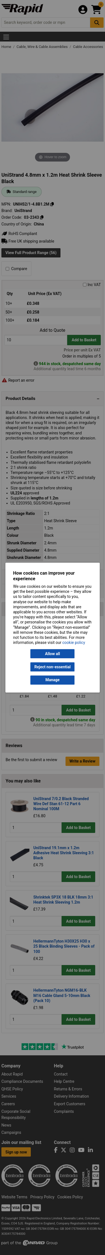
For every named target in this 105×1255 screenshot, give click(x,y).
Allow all (52, 653)
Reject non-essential (52, 667)
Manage (52, 680)
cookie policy (73, 643)
